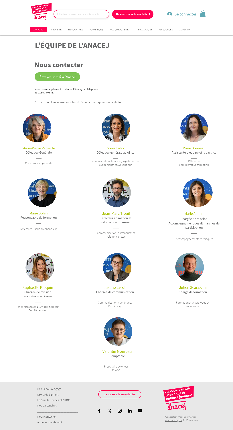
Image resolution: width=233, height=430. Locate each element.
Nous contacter (46, 416)
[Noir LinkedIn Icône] (130, 410)
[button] (203, 13)
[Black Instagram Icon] (119, 410)
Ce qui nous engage (49, 389)
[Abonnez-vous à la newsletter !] (132, 14)
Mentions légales (173, 420)
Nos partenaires (47, 405)
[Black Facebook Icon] (99, 410)
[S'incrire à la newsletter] (119, 394)
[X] (109, 410)
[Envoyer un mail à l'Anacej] (57, 76)
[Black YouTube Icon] (140, 410)
